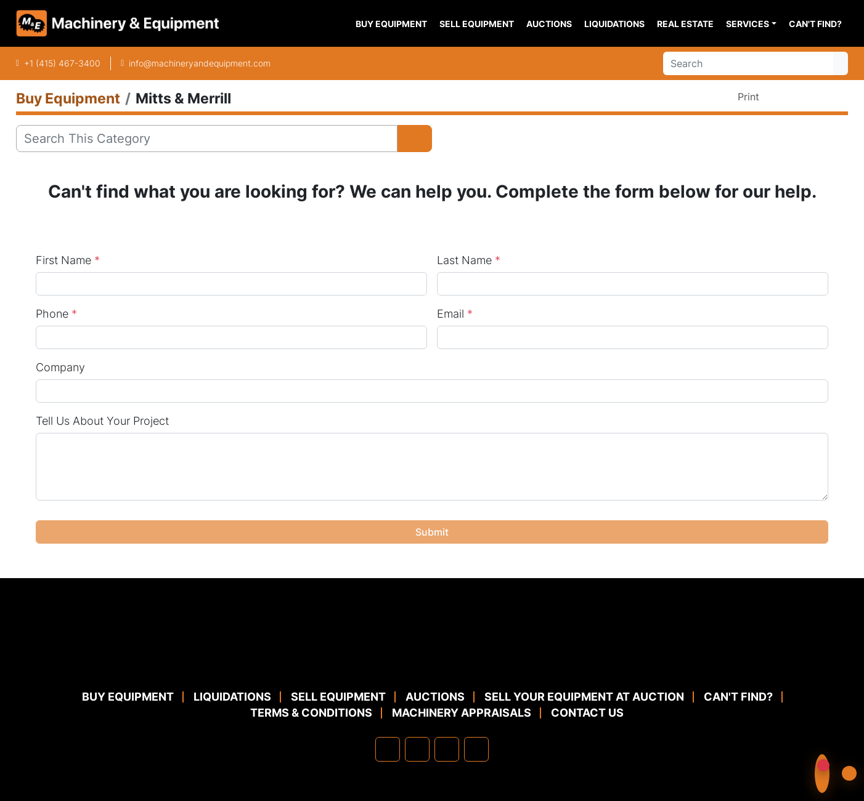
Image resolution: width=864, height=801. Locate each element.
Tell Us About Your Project (102, 420)
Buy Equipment (391, 23)
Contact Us (587, 712)
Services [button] (747, 23)
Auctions (549, 23)
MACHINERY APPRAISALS (461, 712)
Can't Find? (815, 23)
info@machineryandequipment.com (200, 63)
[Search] (748, 63)
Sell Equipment (476, 23)
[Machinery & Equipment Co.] (432, 659)
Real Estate (685, 23)
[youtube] (476, 749)
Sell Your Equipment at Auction (584, 696)
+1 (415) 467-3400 (62, 63)
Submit (432, 532)
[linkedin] (417, 749)
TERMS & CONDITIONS (311, 712)
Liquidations (614, 23)
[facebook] (387, 749)
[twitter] (446, 749)
